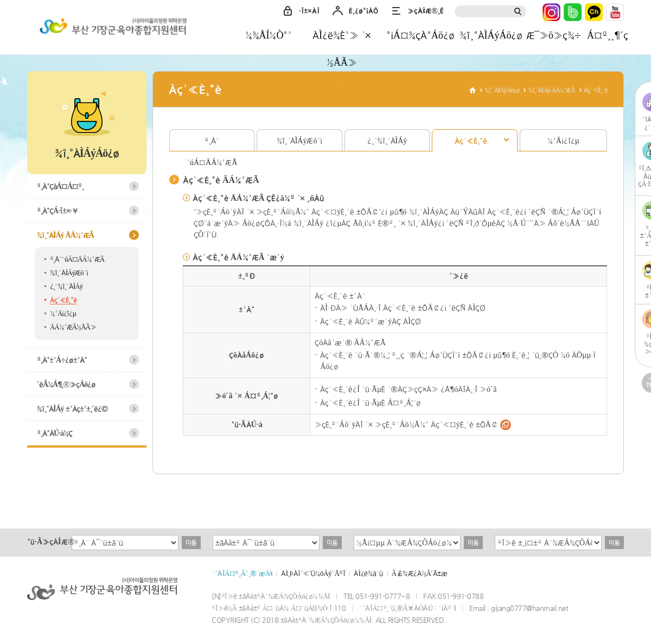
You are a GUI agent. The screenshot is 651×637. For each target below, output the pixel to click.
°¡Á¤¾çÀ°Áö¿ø (420, 35)
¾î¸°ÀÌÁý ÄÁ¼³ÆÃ (65, 235)
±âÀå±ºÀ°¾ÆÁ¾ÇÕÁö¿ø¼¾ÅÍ (111, 28)
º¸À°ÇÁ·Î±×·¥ (57, 210)
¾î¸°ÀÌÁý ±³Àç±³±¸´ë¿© (72, 408)
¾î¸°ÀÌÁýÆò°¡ (69, 273)
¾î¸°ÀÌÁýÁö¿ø (491, 35)
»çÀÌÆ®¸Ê (425, 11)
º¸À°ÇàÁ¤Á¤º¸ (60, 186)
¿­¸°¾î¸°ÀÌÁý (66, 286)
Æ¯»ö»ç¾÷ (553, 35)
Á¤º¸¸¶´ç (607, 35)
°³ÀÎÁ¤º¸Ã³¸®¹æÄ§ (242, 573)
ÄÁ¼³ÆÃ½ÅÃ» (73, 327)
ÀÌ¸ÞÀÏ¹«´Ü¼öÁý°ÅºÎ (313, 573)
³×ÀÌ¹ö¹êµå (573, 12)
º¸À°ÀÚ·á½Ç (54, 433)
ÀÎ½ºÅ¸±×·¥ (551, 12)
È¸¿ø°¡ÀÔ (363, 11)
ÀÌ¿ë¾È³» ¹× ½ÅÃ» (341, 39)
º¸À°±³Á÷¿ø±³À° (62, 359)
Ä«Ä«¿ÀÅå (594, 12)
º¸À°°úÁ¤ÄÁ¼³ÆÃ (77, 259)
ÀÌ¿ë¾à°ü (368, 573)
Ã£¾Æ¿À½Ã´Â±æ (420, 573)
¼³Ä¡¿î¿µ (63, 313)
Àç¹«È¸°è (63, 300)
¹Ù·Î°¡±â (505, 424)
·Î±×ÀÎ (309, 11)
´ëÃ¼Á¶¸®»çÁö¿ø (66, 384)
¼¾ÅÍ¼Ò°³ (268, 35)
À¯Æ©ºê (615, 12)
